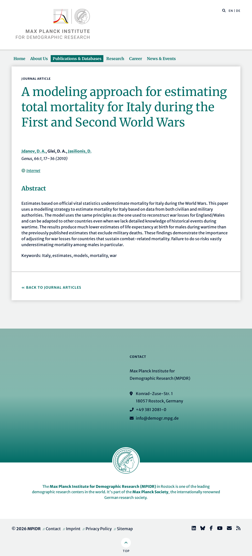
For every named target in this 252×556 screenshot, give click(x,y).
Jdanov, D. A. (33, 151)
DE (238, 11)
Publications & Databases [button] (77, 58)
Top (126, 551)
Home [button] (19, 58)
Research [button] (115, 58)
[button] (224, 10)
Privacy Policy (99, 528)
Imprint (73, 528)
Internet (33, 170)
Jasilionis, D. (80, 151)
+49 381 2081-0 (151, 409)
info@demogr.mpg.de (157, 418)
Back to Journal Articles (53, 287)
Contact (53, 528)
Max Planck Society (150, 492)
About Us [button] (39, 58)
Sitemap (125, 528)
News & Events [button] (161, 58)
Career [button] (135, 58)
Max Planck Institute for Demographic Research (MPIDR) (103, 486)
